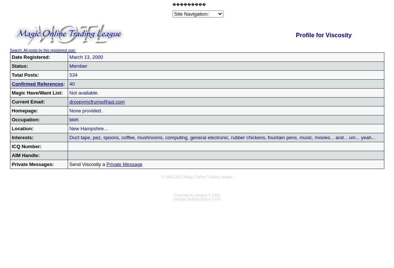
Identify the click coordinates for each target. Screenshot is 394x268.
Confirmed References (38, 84)
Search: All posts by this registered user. (43, 50)
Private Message (124, 164)
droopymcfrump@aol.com (97, 102)
